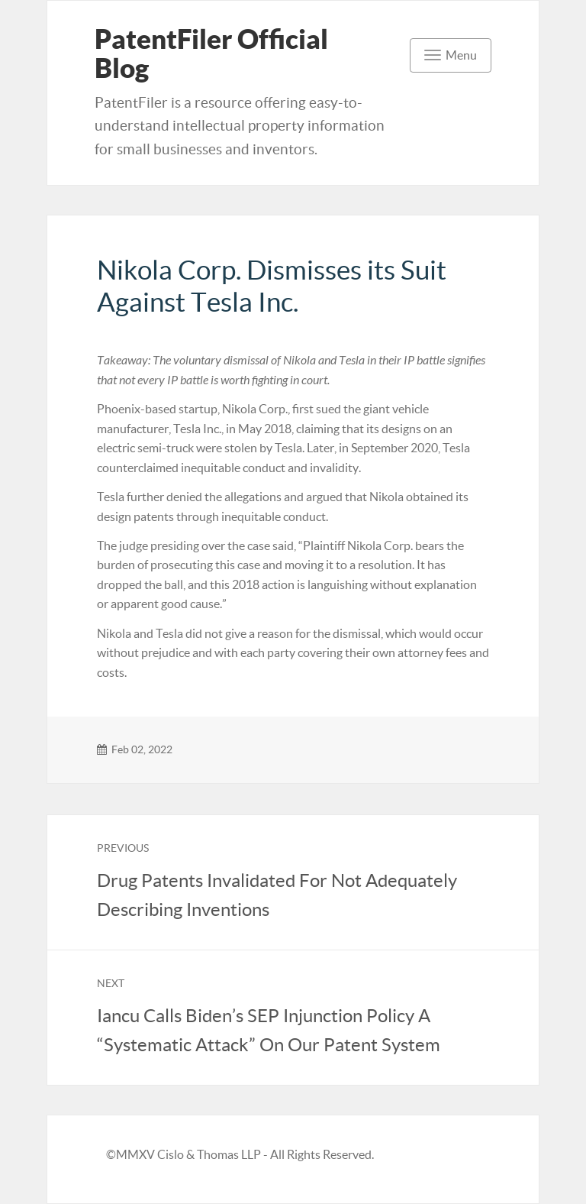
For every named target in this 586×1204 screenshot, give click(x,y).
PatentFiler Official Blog (211, 53)
